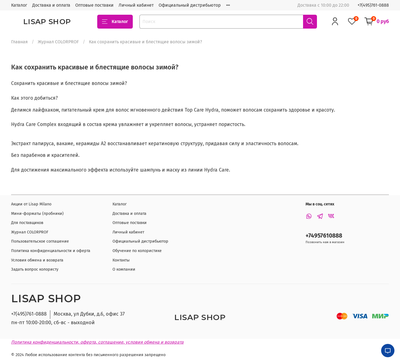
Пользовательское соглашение (40, 241)
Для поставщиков (27, 222)
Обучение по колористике (137, 250)
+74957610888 (324, 235)
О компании (123, 269)
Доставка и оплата (51, 5)
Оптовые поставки (94, 5)
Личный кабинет (136, 5)
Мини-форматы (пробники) (37, 213)
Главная (19, 41)
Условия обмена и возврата (37, 260)
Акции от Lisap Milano (31, 204)
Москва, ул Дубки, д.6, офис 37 (89, 314)
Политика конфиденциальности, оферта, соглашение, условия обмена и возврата (97, 342)
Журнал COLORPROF (58, 41)
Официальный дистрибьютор (190, 5)
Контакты (121, 260)
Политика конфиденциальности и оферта (50, 250)
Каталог (19, 5)
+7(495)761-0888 (373, 5)
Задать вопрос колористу (34, 269)
